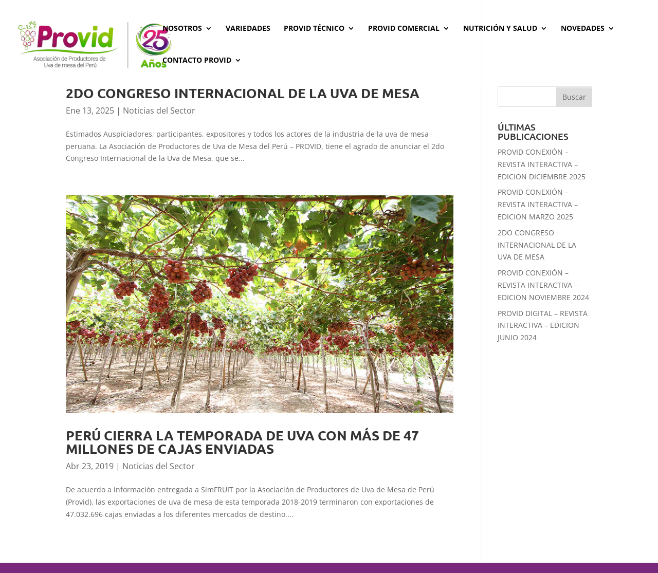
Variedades (248, 29)
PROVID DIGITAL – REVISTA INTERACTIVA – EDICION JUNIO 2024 (543, 325)
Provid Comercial (404, 29)
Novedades (583, 29)
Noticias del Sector (159, 110)
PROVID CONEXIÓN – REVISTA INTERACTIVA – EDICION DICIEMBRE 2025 (542, 164)
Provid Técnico (314, 29)
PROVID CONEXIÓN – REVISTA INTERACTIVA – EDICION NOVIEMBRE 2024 (543, 285)
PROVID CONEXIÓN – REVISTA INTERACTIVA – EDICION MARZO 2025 (538, 204)
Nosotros (182, 29)
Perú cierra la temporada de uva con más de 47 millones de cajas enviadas (242, 442)
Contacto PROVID (196, 61)
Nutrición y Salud (500, 29)
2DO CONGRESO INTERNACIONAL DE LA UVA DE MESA (242, 92)
